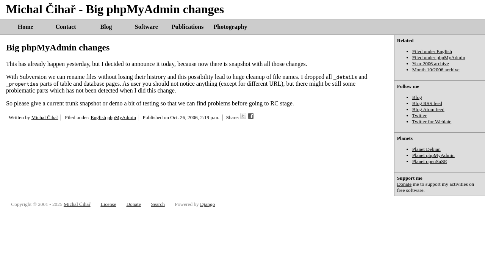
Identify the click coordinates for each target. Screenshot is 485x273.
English (98, 117)
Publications (187, 27)
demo (116, 103)
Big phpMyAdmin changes (58, 47)
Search (158, 204)
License (108, 204)
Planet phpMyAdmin (433, 155)
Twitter (419, 115)
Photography (230, 27)
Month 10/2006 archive (436, 69)
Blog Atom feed (428, 109)
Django (207, 204)
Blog (106, 27)
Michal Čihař (44, 117)
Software (146, 27)
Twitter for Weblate (432, 121)
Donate (404, 184)
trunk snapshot (83, 103)
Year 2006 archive (430, 63)
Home (25, 27)
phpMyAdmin (121, 117)
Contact (65, 27)
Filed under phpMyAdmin (438, 57)
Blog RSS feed (427, 103)
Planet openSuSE (429, 161)
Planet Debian (426, 149)
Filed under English (432, 51)
